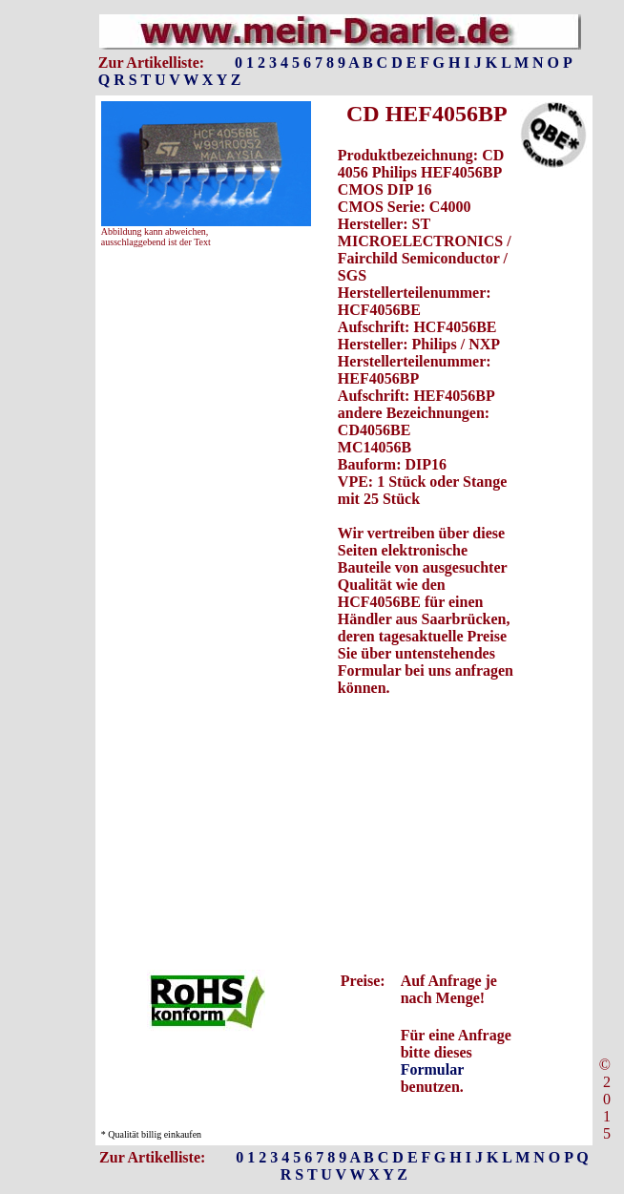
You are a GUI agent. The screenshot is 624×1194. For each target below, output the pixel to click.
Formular (432, 1069)
